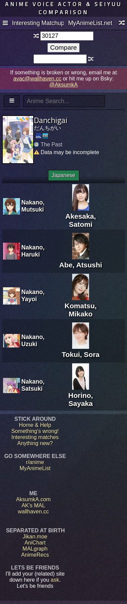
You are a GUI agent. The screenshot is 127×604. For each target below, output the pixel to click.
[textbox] (66, 36)
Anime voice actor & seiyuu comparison (63, 8)
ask (55, 580)
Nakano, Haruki (32, 251)
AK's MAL (33, 505)
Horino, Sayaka (80, 395)
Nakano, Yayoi (32, 296)
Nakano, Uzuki (32, 340)
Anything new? (35, 443)
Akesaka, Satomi (80, 216)
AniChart (34, 543)
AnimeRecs (35, 555)
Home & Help (35, 425)
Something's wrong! (35, 431)
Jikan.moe (35, 536)
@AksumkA (63, 85)
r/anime (35, 462)
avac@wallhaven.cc (37, 78)
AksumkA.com (33, 499)
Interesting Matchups (37, 23)
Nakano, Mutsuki (32, 206)
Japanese (63, 175)
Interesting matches (35, 437)
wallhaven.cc (33, 511)
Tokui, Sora (81, 350)
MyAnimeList (35, 468)
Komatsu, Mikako (81, 306)
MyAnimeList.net (90, 23)
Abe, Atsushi (80, 261)
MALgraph (35, 549)
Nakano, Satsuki (32, 385)
